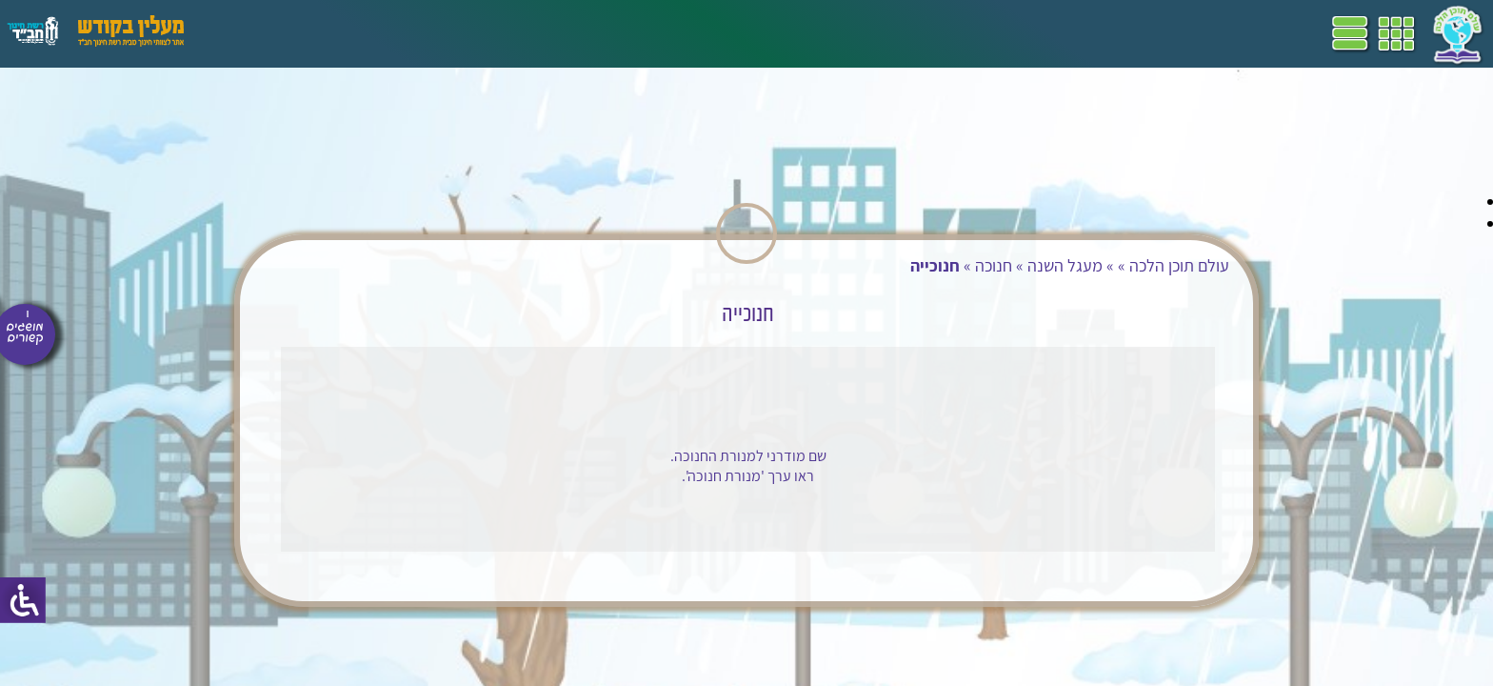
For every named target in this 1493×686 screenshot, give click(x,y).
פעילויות (308, 33)
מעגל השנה (1040, 265)
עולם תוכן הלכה (1154, 265)
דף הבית (708, 33)
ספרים (484, 33)
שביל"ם (541, 33)
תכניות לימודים (623, 33)
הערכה (369, 33)
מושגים (427, 33)
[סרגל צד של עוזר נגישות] (23, 600)
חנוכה (968, 265)
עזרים (250, 33)
